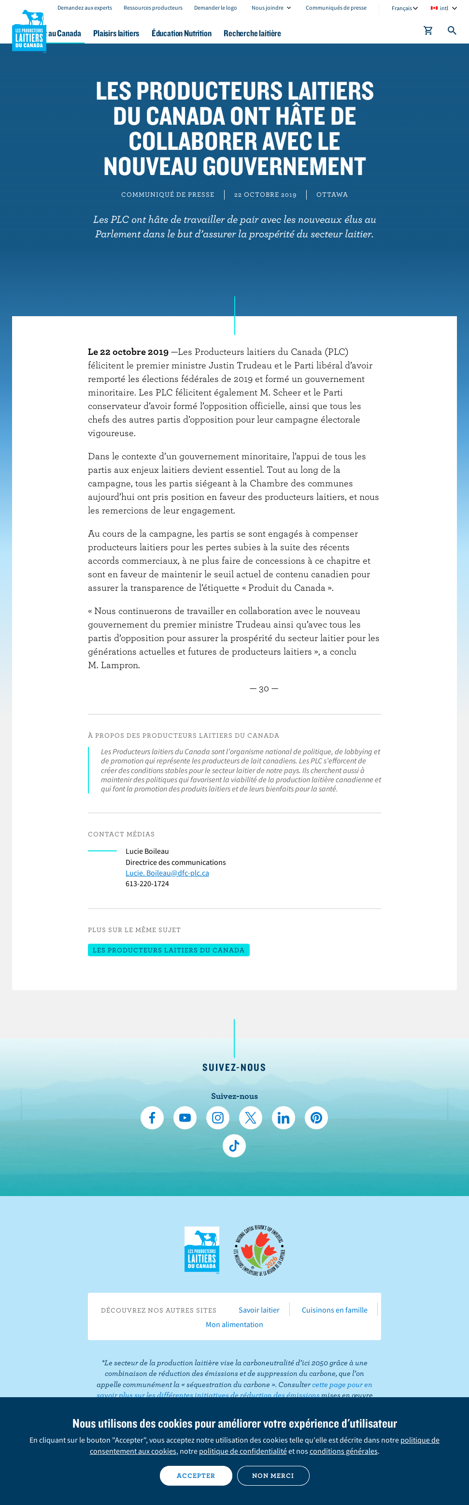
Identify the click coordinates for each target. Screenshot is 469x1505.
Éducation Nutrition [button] (237, 33)
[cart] (428, 32)
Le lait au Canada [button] (95, 33)
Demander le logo (215, 7)
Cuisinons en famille (335, 1310)
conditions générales (344, 1451)
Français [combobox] (402, 8)
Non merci (273, 1475)
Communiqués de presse (336, 7)
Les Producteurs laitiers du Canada (29, 29)
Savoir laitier (259, 1310)
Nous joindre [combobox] (268, 7)
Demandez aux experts (84, 7)
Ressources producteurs (153, 7)
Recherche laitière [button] (315, 33)
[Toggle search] (452, 32)
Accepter (196, 1475)
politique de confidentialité (243, 1451)
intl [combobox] (444, 8)
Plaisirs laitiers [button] (164, 33)
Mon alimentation (234, 1324)
